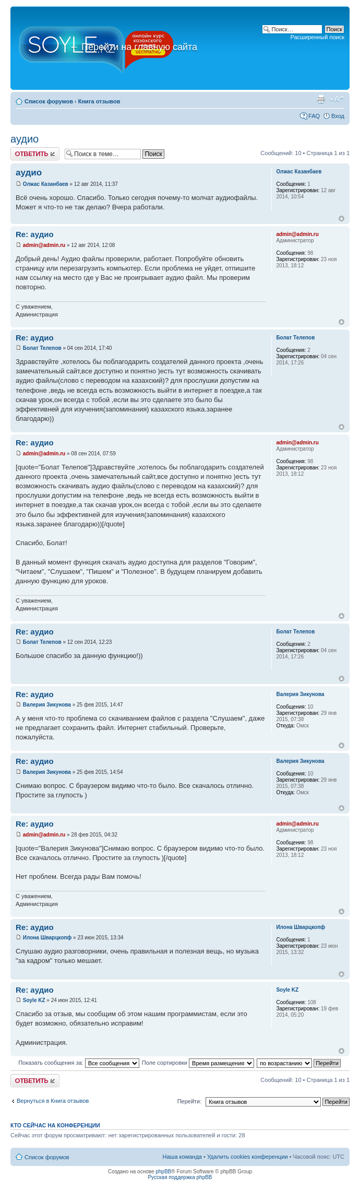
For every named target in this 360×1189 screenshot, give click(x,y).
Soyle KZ (34, 1000)
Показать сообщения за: (78, 1062)
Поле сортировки (198, 1062)
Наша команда (182, 1156)
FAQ (314, 116)
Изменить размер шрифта (336, 99)
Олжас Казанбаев (45, 184)
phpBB (163, 1171)
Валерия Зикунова (47, 705)
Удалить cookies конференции (247, 1156)
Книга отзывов (99, 101)
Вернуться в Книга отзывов (53, 1101)
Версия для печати (321, 99)
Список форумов (49, 101)
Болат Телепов (42, 348)
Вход (337, 116)
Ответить (34, 153)
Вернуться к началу (341, 218)
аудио (24, 139)
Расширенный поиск (317, 37)
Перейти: (189, 1101)
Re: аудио (35, 234)
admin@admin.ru (44, 245)
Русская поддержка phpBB (180, 1177)
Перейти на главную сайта (133, 47)
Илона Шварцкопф (47, 937)
